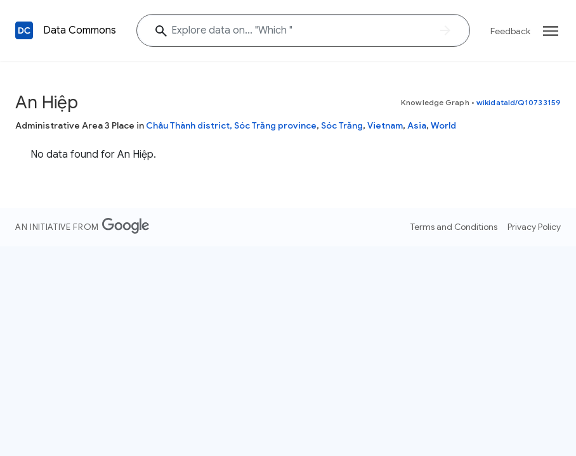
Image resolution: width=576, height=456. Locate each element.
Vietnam (385, 125)
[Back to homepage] (24, 30)
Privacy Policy (534, 226)
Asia (416, 125)
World (443, 125)
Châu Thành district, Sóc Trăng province (231, 125)
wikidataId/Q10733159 (518, 102)
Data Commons (79, 30)
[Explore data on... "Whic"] (303, 30)
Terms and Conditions (453, 226)
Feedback (510, 31)
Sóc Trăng (342, 125)
